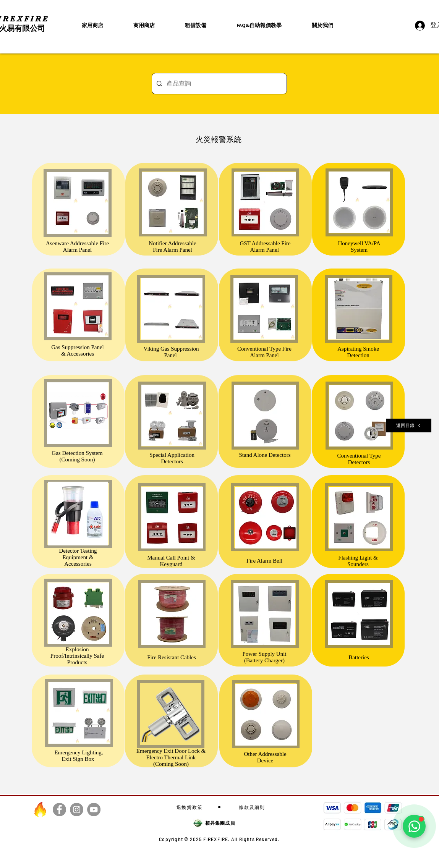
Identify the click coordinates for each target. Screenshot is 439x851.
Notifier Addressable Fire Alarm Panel (172, 246)
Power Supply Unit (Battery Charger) (264, 657)
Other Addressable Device (265, 757)
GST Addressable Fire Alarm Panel (265, 246)
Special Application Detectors (171, 458)
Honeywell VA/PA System (359, 246)
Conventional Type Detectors (359, 459)
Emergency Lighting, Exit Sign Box (78, 755)
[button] (322, 25)
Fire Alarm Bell (264, 561)
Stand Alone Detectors (265, 455)
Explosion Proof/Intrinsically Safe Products (77, 655)
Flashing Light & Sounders (357, 561)
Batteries (358, 657)
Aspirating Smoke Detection (358, 352)
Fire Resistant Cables (171, 657)
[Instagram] (76, 809)
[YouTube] (93, 809)
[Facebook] (59, 809)
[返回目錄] (408, 425)
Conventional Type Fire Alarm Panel (264, 352)
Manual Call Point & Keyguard (171, 561)
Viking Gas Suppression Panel (171, 352)
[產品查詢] (219, 83)
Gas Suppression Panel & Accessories (77, 350)
